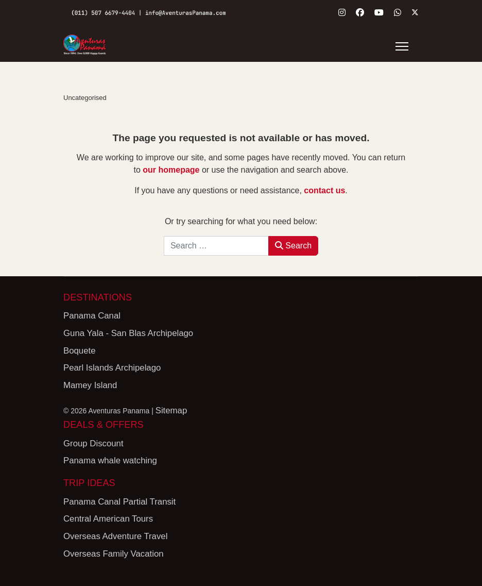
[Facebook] (360, 12)
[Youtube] (379, 12)
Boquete (79, 350)
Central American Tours (108, 519)
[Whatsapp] (397, 12)
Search (293, 245)
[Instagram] (342, 12)
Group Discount (93, 443)
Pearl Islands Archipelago (112, 368)
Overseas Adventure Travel (115, 536)
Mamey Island (90, 385)
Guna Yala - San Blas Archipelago (128, 333)
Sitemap (171, 410)
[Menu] (401, 46)
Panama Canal (91, 316)
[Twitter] (415, 12)
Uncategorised (85, 98)
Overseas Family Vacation (113, 553)
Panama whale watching (110, 460)
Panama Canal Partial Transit (119, 501)
